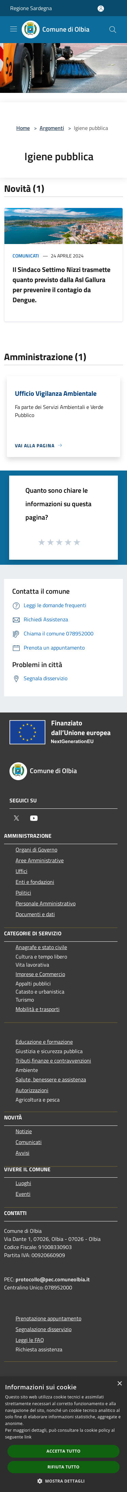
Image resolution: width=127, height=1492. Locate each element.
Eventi (23, 1194)
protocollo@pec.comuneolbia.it (53, 1279)
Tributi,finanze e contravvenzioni (53, 1060)
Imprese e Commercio (40, 974)
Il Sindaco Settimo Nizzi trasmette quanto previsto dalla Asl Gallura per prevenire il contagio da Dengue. (61, 284)
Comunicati (26, 255)
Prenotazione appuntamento (48, 1318)
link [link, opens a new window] (27, 1437)
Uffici (21, 871)
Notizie (24, 1131)
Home (23, 128)
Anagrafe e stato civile (41, 947)
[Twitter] (16, 818)
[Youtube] (34, 818)
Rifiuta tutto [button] (63, 1467)
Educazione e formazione (44, 1042)
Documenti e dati (35, 914)
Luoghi (23, 1183)
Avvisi (22, 1153)
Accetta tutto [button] (63, 1451)
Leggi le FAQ (30, 1340)
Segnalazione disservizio (43, 1329)
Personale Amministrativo (46, 903)
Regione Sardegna (31, 8)
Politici (23, 893)
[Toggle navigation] (13, 29)
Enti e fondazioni (35, 882)
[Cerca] (113, 30)
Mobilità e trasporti (38, 1009)
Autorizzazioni (32, 1090)
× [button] (119, 1383)
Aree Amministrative (40, 860)
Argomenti (52, 128)
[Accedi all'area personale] (100, 8)
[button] (63, 1481)
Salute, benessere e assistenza (51, 1079)
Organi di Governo (36, 849)
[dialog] (63, 1434)
